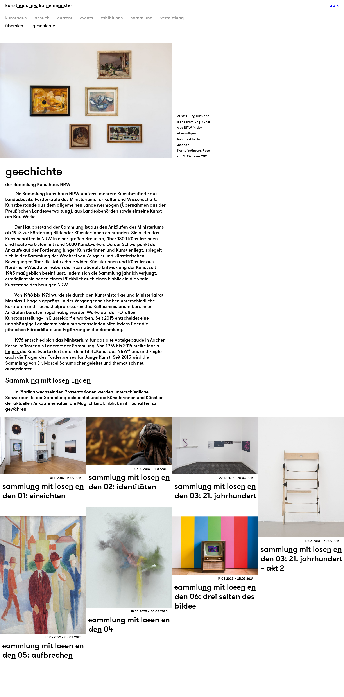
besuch (42, 18)
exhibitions (112, 18)
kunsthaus (16, 18)
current (64, 18)
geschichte (43, 26)
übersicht (15, 26)
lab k (333, 5)
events (86, 18)
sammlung (142, 18)
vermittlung (172, 18)
